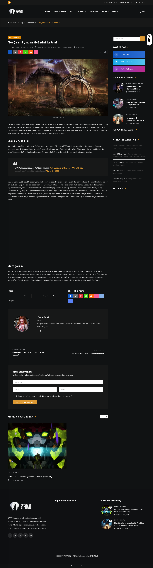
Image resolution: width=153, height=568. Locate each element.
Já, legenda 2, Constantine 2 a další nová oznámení (135, 120)
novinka (35, 296)
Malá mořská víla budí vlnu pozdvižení (135, 103)
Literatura (80, 11)
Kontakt (115, 11)
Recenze (105, 11)
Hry (70, 11)
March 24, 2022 (52, 171)
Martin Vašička (118, 146)
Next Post (97, 351)
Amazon (12, 296)
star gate (45, 296)
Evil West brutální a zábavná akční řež (88, 353)
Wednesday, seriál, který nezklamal (134, 87)
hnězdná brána (24, 296)
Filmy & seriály (60, 11)
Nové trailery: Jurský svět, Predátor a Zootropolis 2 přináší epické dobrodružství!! (129, 525)
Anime (47, 11)
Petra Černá (14, 47)
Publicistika (93, 11)
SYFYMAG (94, 556)
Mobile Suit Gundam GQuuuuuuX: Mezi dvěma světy (30, 477)
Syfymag (12, 301)
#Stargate (53, 168)
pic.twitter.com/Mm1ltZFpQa (70, 168)
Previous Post (20, 349)
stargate (55, 296)
